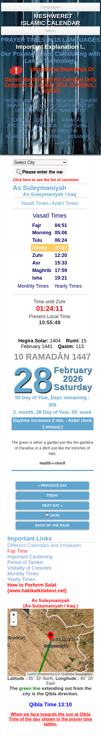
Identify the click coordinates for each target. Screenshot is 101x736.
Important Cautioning (30, 556)
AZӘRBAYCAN (19, 136)
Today (52, 495)
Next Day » (52, 505)
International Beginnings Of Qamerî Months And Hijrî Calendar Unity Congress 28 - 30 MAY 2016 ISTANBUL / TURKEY (50, 80)
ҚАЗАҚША (46, 125)
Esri (57, 674)
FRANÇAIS (73, 120)
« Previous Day (52, 485)
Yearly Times (68, 286)
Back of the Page (52, 525)
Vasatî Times (35, 203)
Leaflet (31, 674)
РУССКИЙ (18, 125)
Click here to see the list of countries (46, 180)
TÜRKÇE (20, 120)
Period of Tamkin (26, 562)
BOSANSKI (79, 136)
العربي (60, 142)
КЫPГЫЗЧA (75, 125)
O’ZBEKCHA (65, 131)
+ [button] (13, 615)
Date (52, 514)
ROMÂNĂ (51, 136)
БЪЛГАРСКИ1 (32, 131)
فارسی (41, 142)
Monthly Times (33, 286)
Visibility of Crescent (29, 568)
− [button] (13, 622)
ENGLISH (45, 120)
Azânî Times (65, 203)
